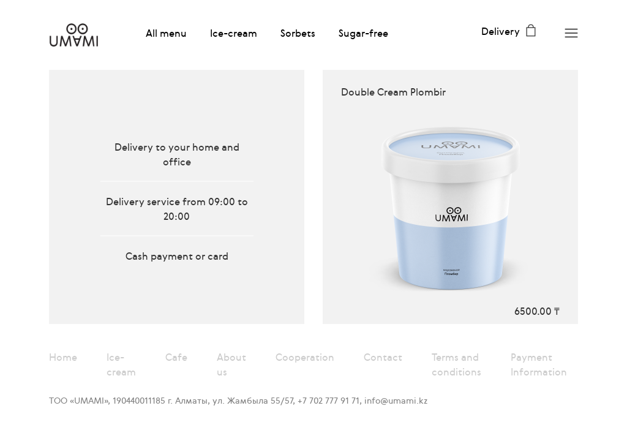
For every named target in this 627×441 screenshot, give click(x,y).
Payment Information (539, 364)
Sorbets (297, 33)
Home (63, 357)
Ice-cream (233, 33)
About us (231, 364)
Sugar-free (363, 33)
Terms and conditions (456, 364)
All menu (166, 33)
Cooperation (305, 357)
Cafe (176, 357)
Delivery (500, 31)
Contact (383, 357)
